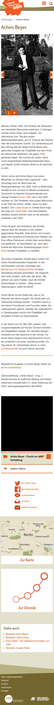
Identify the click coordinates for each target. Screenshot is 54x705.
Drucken (22, 501)
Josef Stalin (21, 211)
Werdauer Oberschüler (17, 637)
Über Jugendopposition (11, 677)
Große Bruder (22, 207)
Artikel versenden (26, 507)
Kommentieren (25, 495)
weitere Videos (17, 468)
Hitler (42, 154)
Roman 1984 (24, 197)
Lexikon (4, 684)
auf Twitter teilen (25, 483)
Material (4, 680)
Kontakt (4, 691)
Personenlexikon (12, 367)
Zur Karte (27, 560)
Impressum (6, 687)
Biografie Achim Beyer (17, 634)
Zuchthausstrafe (9, 348)
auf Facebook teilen (27, 489)
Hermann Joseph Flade (18, 648)
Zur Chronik (27, 608)
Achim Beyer (22, 19)
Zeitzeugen (7, 19)
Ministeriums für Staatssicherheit (17, 269)
